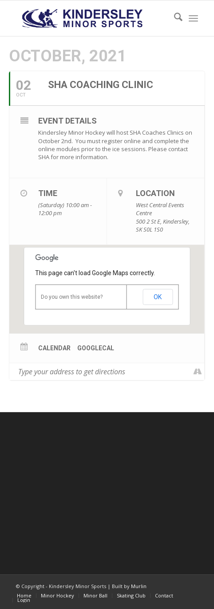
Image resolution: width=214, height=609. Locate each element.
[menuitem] (173, 18)
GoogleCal (95, 348)
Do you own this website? (72, 297)
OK (158, 296)
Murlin (139, 586)
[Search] (173, 18)
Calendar (54, 348)
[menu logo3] (89, 18)
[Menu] (193, 18)
